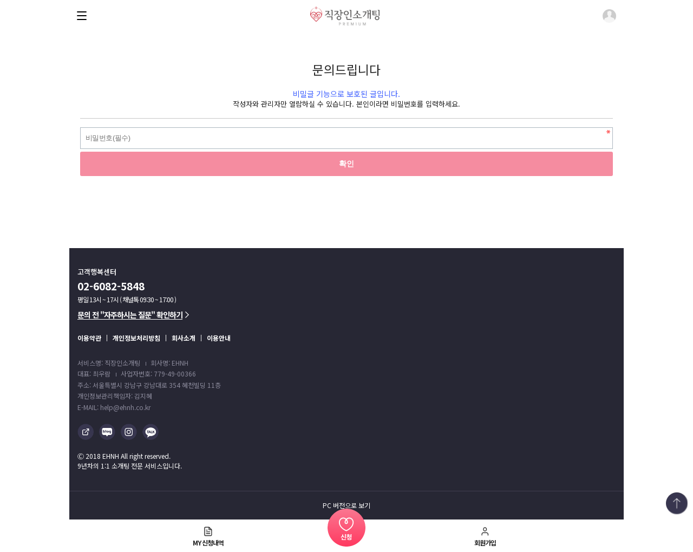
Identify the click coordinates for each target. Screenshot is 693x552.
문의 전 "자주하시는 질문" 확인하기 (133, 315)
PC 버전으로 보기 (346, 505)
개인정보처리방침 (136, 337)
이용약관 (89, 337)
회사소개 (183, 337)
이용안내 (219, 337)
